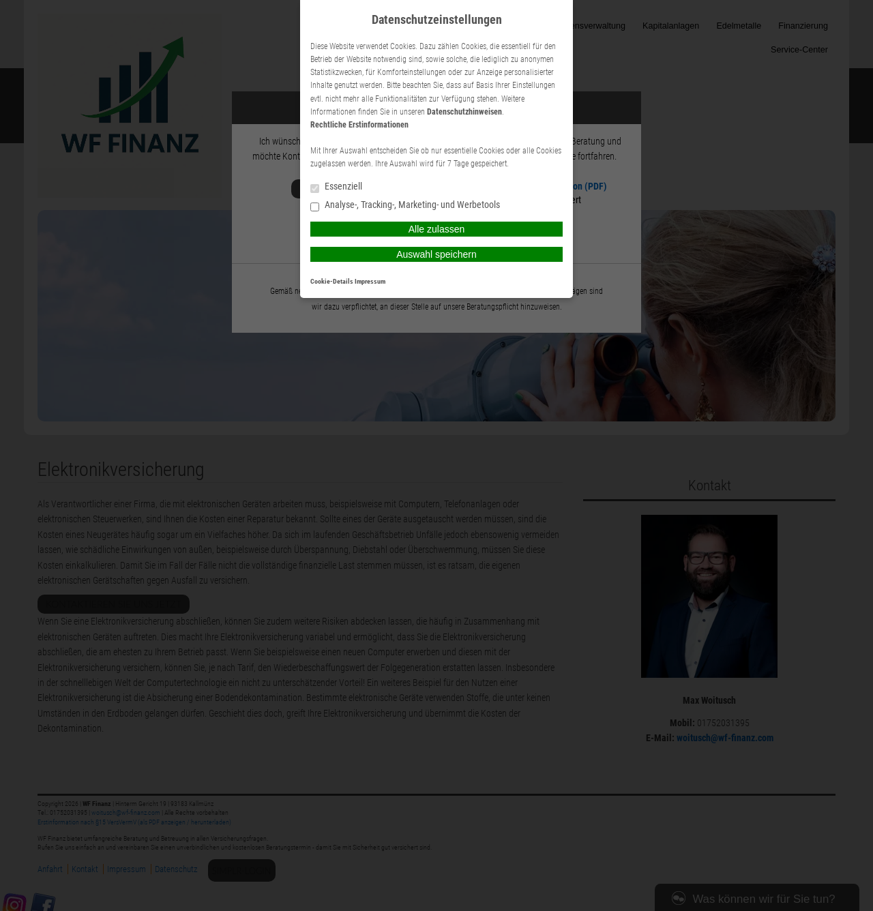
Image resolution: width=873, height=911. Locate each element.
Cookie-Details (331, 281)
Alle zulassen (437, 229)
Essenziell (336, 187)
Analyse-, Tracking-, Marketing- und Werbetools (405, 205)
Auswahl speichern (436, 254)
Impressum (370, 281)
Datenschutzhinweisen (464, 112)
